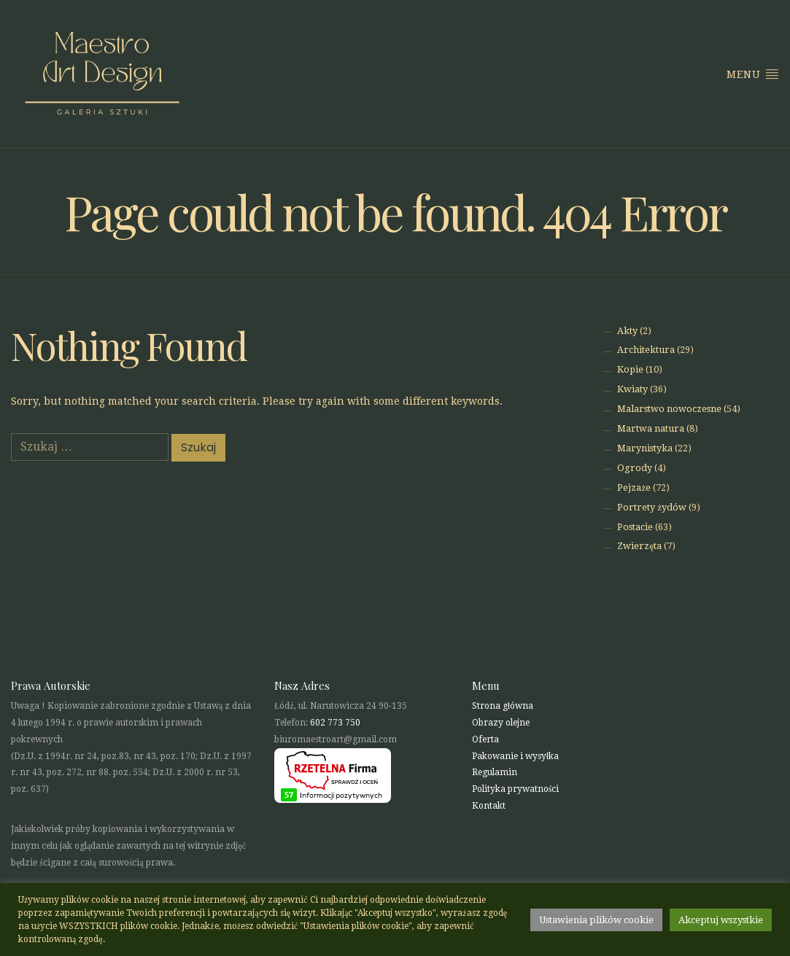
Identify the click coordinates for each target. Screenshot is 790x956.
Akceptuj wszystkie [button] (720, 919)
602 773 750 (335, 723)
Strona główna (502, 706)
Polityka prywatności (515, 789)
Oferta (485, 739)
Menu (753, 73)
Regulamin (494, 772)
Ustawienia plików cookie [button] (596, 919)
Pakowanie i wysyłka (515, 756)
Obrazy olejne (501, 723)
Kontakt (489, 806)
